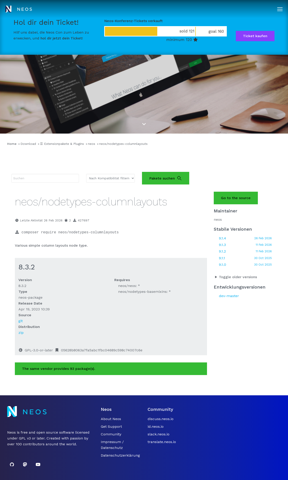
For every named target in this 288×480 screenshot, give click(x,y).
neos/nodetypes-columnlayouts (123, 144)
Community (111, 434)
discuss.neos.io (160, 419)
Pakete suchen (165, 178)
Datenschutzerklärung (120, 455)
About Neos (111, 419)
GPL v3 (25, 438)
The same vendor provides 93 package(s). (58, 368)
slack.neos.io (158, 434)
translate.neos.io (162, 442)
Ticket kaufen (255, 36)
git (20, 321)
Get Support (111, 426)
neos (91, 144)
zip (21, 332)
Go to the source (236, 198)
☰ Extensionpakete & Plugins (62, 144)
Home (11, 144)
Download (28, 144)
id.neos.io (156, 426)
